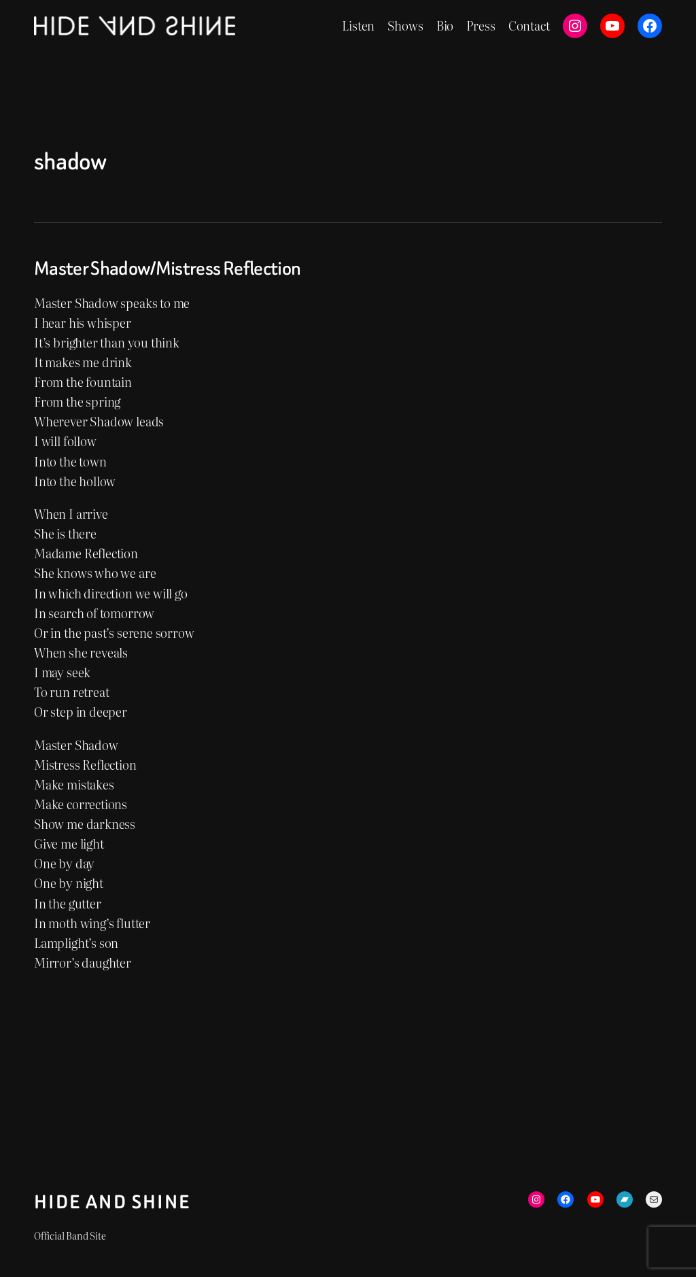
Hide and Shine (112, 1202)
